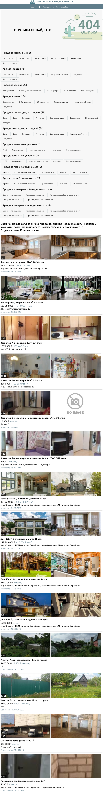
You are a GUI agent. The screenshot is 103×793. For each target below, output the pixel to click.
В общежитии (8, 91)
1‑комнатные (8, 59)
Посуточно (77, 75)
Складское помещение (12, 200)
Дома (5, 118)
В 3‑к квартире (70, 91)
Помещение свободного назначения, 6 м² (23, 781)
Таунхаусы (40, 118)
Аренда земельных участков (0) (21, 156)
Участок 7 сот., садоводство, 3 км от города (24, 660)
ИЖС (5, 150)
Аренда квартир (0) (14, 69)
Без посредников (10, 63)
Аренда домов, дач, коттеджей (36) (23, 128)
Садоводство (17, 150)
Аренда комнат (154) (14, 96)
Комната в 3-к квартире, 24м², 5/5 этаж (21, 381)
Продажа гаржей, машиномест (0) (22, 167)
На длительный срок (59, 75)
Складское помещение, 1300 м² (17, 741)
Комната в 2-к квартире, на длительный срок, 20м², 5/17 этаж (33, 458)
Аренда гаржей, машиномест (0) (21, 178)
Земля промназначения (38, 150)
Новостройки (76, 59)
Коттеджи (26, 118)
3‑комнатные (40, 59)
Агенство (57, 150)
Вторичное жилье (58, 59)
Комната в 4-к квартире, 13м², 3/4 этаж (21, 343)
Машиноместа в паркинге (24, 172)
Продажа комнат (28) (15, 85)
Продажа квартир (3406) (17, 53)
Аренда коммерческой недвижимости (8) (27, 205)
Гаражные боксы (47, 172)
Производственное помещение (40, 200)
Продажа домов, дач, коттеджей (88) (24, 112)
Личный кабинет (61, 7)
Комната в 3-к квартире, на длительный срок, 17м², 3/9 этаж (33, 418)
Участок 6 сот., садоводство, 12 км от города (24, 700)
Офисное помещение (12, 195)
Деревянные (75, 118)
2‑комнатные (24, 59)
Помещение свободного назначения (65, 195)
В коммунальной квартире (30, 91)
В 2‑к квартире (52, 91)
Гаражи (6, 172)
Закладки (44, 7)
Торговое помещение (35, 195)
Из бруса (6, 123)
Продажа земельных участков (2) (21, 144)
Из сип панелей (91, 118)
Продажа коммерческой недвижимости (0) (27, 189)
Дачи (15, 118)
